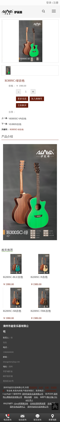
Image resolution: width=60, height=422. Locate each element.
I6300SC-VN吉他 (17, 118)
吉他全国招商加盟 (37, 403)
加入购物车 (36, 99)
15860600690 (8, 352)
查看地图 (52, 417)
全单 (41, 387)
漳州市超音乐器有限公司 (32, 394)
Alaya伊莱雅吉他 (21, 403)
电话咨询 (7, 417)
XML (36, 397)
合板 (47, 387)
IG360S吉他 (15, 124)
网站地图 (28, 397)
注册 (55, 2)
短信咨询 (22, 417)
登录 (48, 2)
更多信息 (22, 99)
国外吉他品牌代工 (17, 407)
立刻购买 (22, 105)
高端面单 (33, 387)
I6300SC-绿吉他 (17, 129)
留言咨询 (37, 417)
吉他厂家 (51, 403)
